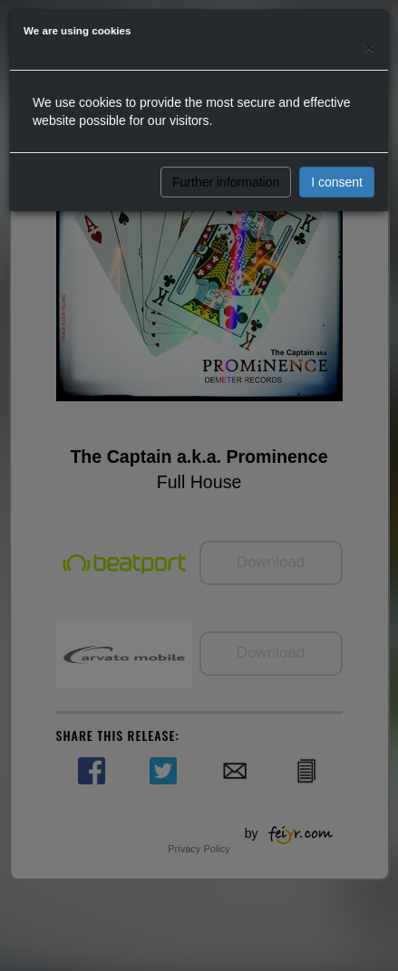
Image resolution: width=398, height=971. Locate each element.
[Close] (369, 46)
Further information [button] (225, 182)
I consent (337, 182)
